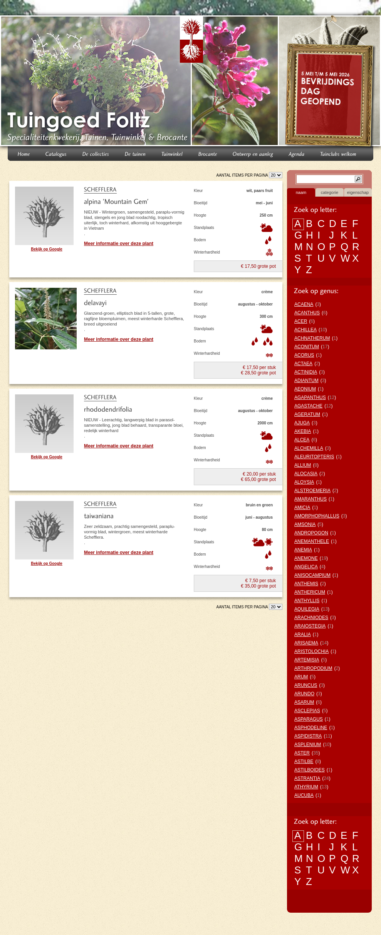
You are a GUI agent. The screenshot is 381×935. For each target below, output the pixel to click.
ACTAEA (303, 363)
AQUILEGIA (306, 609)
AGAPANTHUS (310, 397)
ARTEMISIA (306, 660)
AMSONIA (305, 524)
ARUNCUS (305, 685)
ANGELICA (306, 566)
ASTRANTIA (307, 778)
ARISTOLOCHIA (311, 651)
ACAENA (303, 304)
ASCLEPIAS (307, 710)
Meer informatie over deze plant (118, 243)
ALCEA (301, 439)
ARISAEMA (306, 643)
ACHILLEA (305, 329)
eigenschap (358, 192)
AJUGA (302, 423)
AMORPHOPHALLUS (316, 516)
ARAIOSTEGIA (310, 626)
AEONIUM (305, 389)
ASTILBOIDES (309, 770)
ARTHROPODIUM (313, 668)
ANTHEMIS (306, 583)
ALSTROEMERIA (312, 490)
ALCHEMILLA (308, 448)
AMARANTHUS (310, 499)
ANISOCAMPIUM (312, 575)
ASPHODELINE (310, 727)
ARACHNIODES (311, 617)
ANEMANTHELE (311, 541)
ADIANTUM (306, 380)
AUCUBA (304, 795)
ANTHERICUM (309, 592)
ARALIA (302, 634)
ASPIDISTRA (308, 736)
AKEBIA (302, 431)
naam (301, 192)
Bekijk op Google (46, 249)
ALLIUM (302, 465)
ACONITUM (306, 346)
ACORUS (304, 355)
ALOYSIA (304, 482)
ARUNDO (304, 693)
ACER (300, 321)
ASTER (302, 753)
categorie (329, 192)
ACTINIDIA (305, 372)
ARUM (301, 677)
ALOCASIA (305, 473)
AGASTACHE (308, 406)
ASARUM (304, 702)
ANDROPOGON (311, 533)
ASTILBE (303, 761)
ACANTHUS (307, 313)
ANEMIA (303, 550)
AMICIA (302, 507)
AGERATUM (307, 414)
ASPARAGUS (308, 719)
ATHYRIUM (306, 787)
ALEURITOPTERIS (314, 456)
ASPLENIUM (307, 744)
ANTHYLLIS (306, 600)
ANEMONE (306, 558)
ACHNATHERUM (312, 338)
